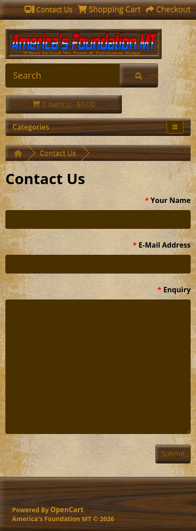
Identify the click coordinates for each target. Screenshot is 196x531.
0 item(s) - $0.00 (63, 104)
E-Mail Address (164, 245)
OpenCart (66, 509)
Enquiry (177, 290)
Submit (173, 454)
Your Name (170, 200)
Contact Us (58, 153)
